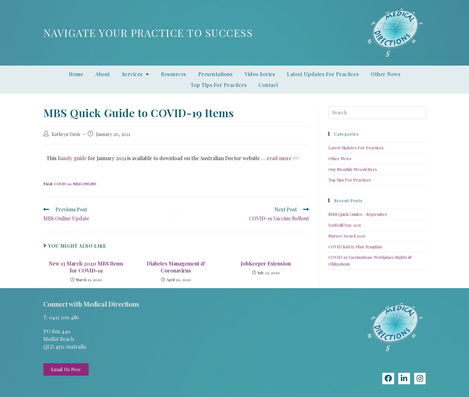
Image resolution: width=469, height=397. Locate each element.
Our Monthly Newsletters (352, 169)
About (102, 74)
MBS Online (84, 183)
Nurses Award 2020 (346, 235)
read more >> (283, 158)
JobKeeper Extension (266, 263)
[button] (66, 369)
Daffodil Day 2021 (344, 225)
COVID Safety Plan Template (355, 246)
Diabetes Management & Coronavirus (176, 267)
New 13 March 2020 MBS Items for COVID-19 (86, 267)
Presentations (215, 74)
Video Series (260, 74)
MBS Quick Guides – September (357, 214)
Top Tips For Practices (218, 85)
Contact (268, 85)
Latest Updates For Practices (323, 74)
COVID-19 (62, 183)
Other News (385, 74)
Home (76, 74)
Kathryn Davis (66, 134)
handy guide (72, 158)
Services (135, 74)
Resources (173, 74)
